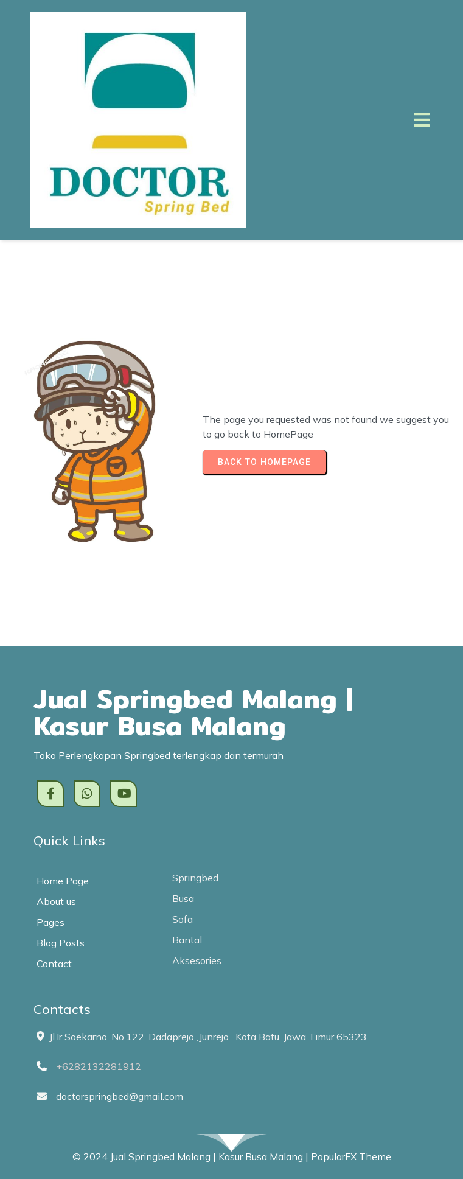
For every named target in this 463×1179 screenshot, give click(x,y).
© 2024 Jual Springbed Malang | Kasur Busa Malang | (191, 1156)
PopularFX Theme (351, 1156)
